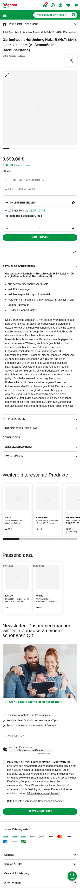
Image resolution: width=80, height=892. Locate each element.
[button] (5, 15)
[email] (40, 736)
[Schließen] (75, 24)
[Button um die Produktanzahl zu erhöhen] (74, 228)
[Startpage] (10, 5)
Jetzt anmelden (40, 811)
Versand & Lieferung (16, 873)
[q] (51, 15)
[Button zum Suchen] (73, 15)
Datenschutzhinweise (50, 801)
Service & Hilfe (13, 864)
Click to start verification (30, 750)
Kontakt (9, 854)
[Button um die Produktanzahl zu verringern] (5, 228)
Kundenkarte (25, 165)
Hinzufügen (40, 237)
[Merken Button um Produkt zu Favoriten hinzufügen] (74, 252)
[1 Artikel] (40, 228)
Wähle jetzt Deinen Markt (23, 24)
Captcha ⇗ (45, 754)
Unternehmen (12, 882)
